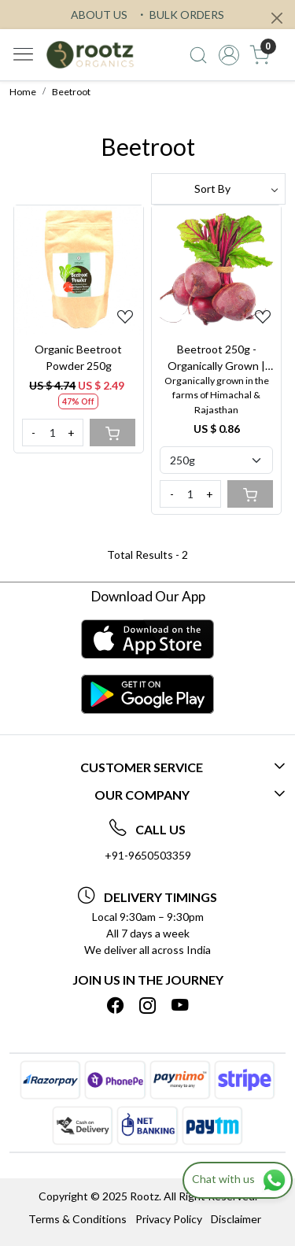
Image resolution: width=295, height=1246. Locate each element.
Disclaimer (236, 1219)
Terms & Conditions (77, 1219)
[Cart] (112, 432)
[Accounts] (228, 55)
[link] (198, 55)
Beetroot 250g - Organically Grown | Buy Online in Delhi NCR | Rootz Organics (217, 358)
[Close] (277, 18)
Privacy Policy (168, 1219)
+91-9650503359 (148, 855)
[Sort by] (218, 189)
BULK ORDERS (180, 14)
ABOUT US (99, 14)
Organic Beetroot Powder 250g (78, 357)
